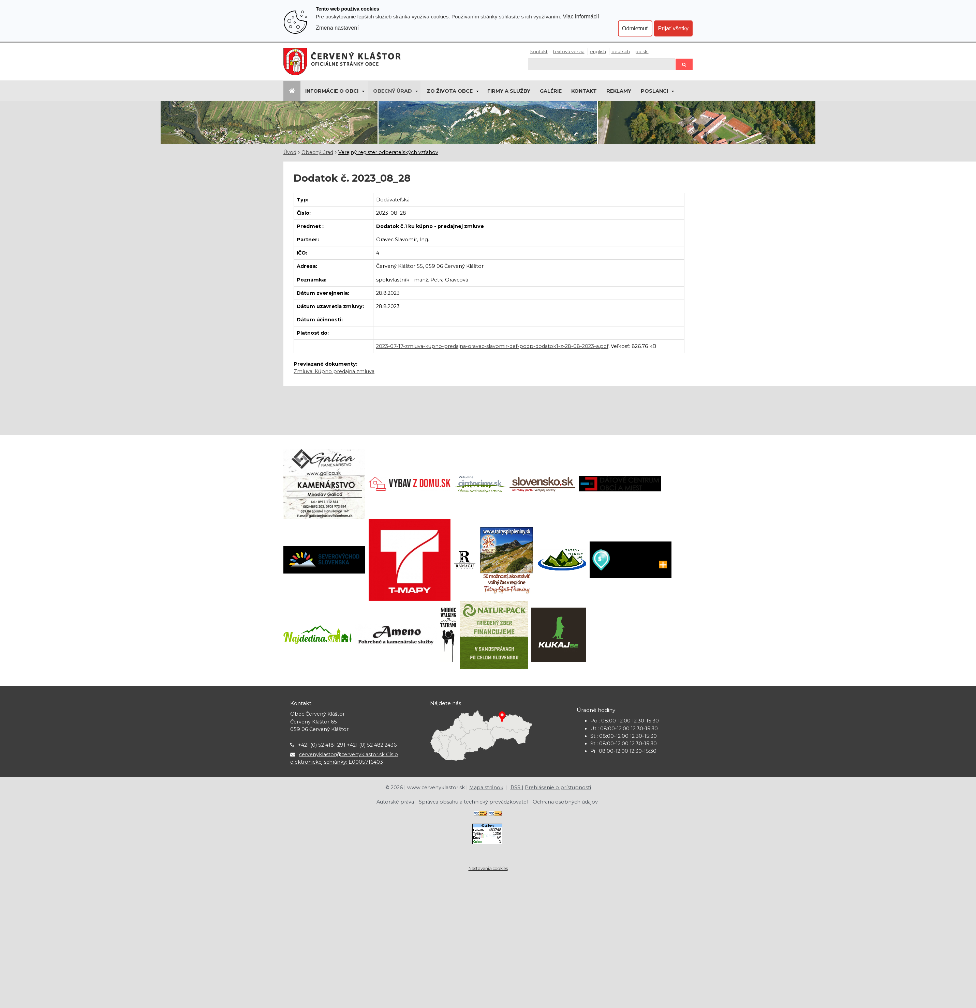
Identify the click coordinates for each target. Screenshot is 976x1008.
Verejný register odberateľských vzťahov (388, 152)
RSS (516, 787)
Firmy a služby (508, 91)
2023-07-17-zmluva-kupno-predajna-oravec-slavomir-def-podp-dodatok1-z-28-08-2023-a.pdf (492, 346)
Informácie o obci (331, 91)
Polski (642, 51)
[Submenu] (362, 91)
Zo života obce (450, 91)
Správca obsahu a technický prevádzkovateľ (473, 802)
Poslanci (654, 91)
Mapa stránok (486, 787)
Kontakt (539, 51)
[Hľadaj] (602, 64)
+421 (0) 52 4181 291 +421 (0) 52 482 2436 (347, 745)
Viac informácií (581, 16)
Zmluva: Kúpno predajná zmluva (334, 371)
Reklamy (618, 91)
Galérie (551, 91)
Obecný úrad (392, 91)
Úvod (289, 152)
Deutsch (620, 51)
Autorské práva (395, 802)
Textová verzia (569, 51)
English (598, 51)
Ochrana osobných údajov (565, 802)
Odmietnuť (635, 28)
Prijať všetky (673, 28)
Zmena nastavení (337, 28)
